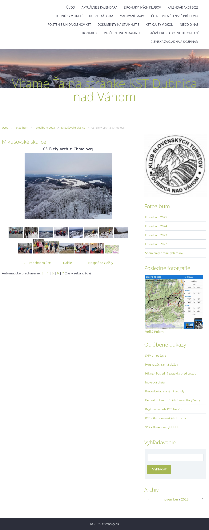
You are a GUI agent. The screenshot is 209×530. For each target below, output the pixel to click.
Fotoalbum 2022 (156, 244)
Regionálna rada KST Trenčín (163, 409)
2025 (185, 499)
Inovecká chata (155, 382)
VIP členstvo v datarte (122, 33)
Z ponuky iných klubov (142, 7)
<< (149, 499)
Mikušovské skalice (73, 127)
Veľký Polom (154, 331)
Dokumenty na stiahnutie (118, 24)
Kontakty (90, 33)
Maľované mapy (132, 16)
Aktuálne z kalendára (99, 7)
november (170, 499)
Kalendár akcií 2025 (183, 7)
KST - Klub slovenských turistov (165, 418)
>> (202, 499)
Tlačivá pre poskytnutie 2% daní (173, 33)
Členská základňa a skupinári (175, 42)
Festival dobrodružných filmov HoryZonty (172, 400)
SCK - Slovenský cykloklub (162, 427)
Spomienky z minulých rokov (164, 253)
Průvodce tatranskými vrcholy (164, 391)
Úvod (70, 7)
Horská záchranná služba (161, 364)
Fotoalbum (21, 127)
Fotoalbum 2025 (156, 217)
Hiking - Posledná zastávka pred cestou (170, 373)
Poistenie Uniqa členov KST (69, 24)
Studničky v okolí (68, 16)
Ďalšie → (69, 263)
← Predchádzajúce (37, 263)
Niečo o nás (189, 24)
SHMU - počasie (155, 355)
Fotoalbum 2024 (156, 226)
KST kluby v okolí (159, 24)
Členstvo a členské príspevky (175, 16)
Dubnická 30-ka (101, 16)
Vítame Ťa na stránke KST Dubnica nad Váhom (104, 90)
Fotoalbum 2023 (44, 127)
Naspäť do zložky (100, 263)
